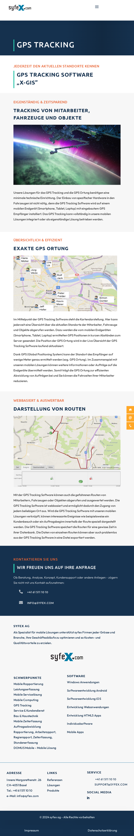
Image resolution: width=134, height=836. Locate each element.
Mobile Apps (75, 732)
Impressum (31, 830)
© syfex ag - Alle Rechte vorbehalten (67, 817)
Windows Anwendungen (83, 682)
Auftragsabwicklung (27, 726)
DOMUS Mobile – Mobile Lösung (35, 748)
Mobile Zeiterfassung (28, 721)
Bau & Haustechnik (26, 716)
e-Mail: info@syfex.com (23, 796)
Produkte (53, 790)
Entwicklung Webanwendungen (88, 707)
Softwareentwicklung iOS (84, 698)
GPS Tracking (22, 705)
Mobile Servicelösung (28, 694)
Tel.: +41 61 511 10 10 (19, 790)
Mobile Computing (26, 700)
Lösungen (53, 785)
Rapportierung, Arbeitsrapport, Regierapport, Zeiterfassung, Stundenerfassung (35, 737)
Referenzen (54, 780)
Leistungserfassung (27, 689)
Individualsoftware (79, 723)
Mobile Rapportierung (28, 684)
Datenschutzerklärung (102, 830)
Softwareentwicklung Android (87, 690)
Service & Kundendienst (29, 710)
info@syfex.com (40, 603)
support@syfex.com (111, 784)
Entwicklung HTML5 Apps (84, 715)
